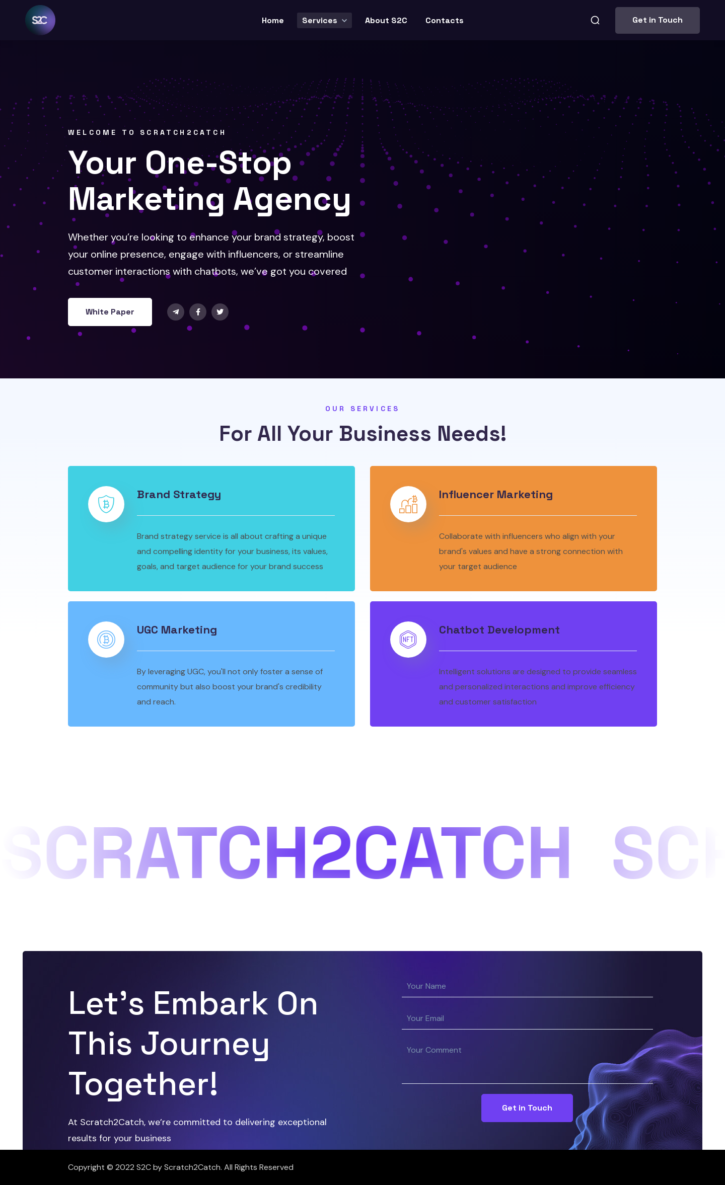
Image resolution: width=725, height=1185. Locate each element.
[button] (595, 20)
